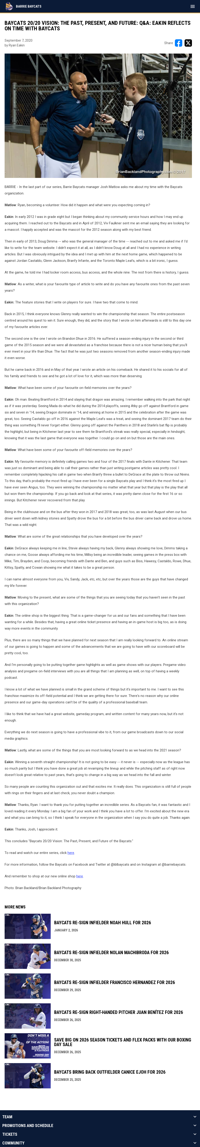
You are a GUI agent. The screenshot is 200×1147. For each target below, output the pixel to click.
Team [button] (7, 1117)
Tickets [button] (9, 1134)
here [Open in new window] (71, 853)
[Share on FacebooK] (178, 43)
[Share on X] (188, 43)
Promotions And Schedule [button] (27, 1126)
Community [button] (13, 1143)
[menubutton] (192, 6)
